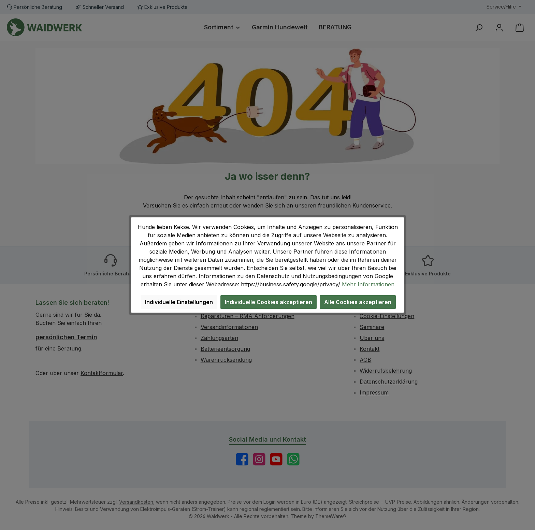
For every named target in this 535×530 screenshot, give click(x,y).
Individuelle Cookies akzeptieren (268, 302)
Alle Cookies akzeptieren (357, 302)
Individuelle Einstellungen (179, 302)
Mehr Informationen (368, 284)
